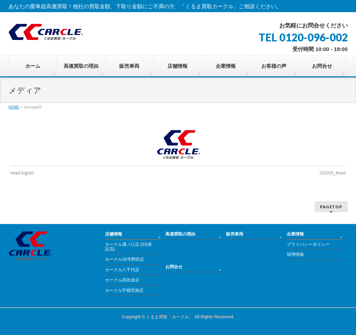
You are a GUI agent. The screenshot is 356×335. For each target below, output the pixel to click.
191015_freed (332, 173)
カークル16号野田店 (124, 259)
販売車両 (234, 234)
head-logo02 (22, 173)
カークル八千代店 (122, 269)
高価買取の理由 (180, 234)
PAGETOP (331, 206)
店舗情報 (113, 234)
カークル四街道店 (122, 280)
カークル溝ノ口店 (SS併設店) (128, 247)
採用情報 (295, 254)
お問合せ (173, 266)
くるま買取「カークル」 (169, 316)
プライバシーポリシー (308, 244)
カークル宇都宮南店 (124, 290)
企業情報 (295, 234)
